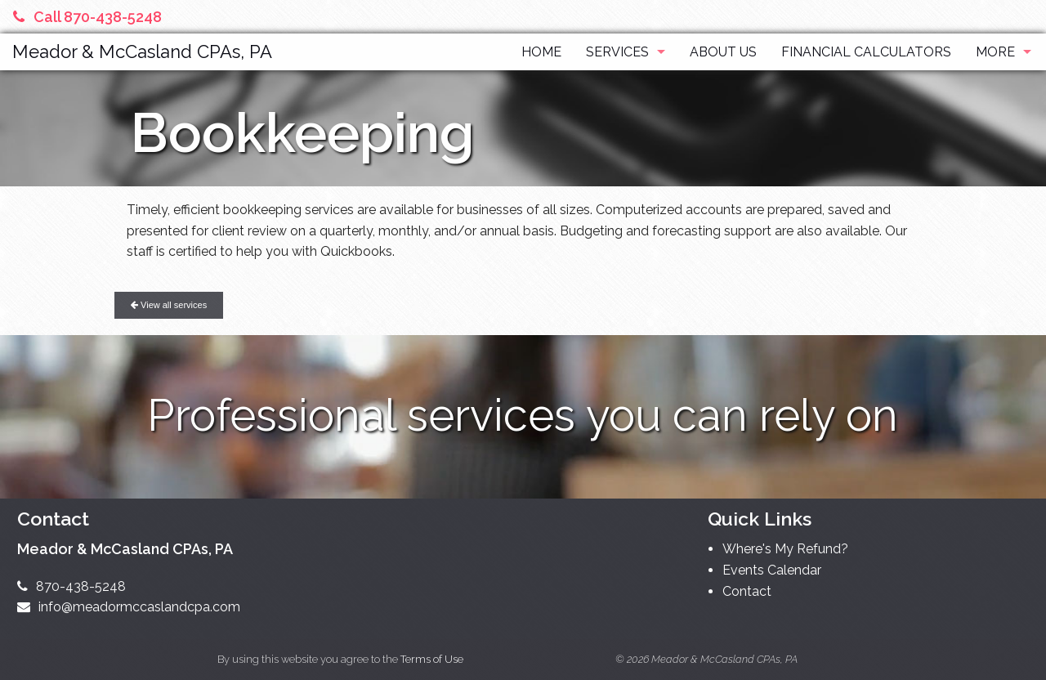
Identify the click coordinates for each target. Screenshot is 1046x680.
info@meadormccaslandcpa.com (128, 607)
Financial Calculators (866, 52)
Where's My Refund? (785, 549)
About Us (723, 52)
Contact (746, 591)
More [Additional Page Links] (995, 52)
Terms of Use (431, 659)
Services (617, 52)
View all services (169, 305)
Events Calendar (771, 570)
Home (541, 52)
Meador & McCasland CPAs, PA (142, 51)
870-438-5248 (71, 586)
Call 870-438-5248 (87, 16)
